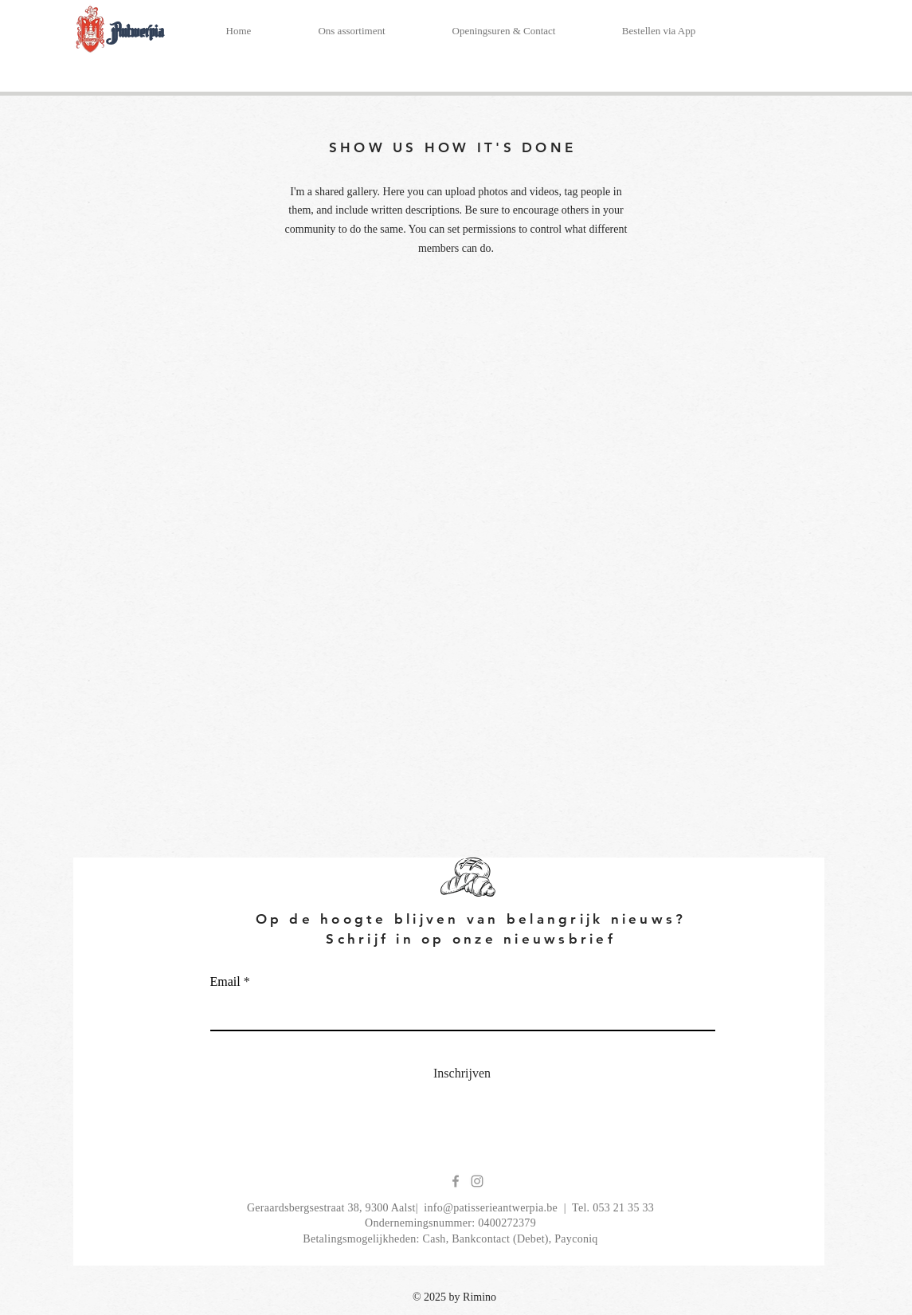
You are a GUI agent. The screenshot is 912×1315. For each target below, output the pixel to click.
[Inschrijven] (462, 1074)
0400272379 (507, 1223)
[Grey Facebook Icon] (456, 1181)
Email (225, 981)
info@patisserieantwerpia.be (491, 1208)
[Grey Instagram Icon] (477, 1181)
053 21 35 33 (623, 1208)
